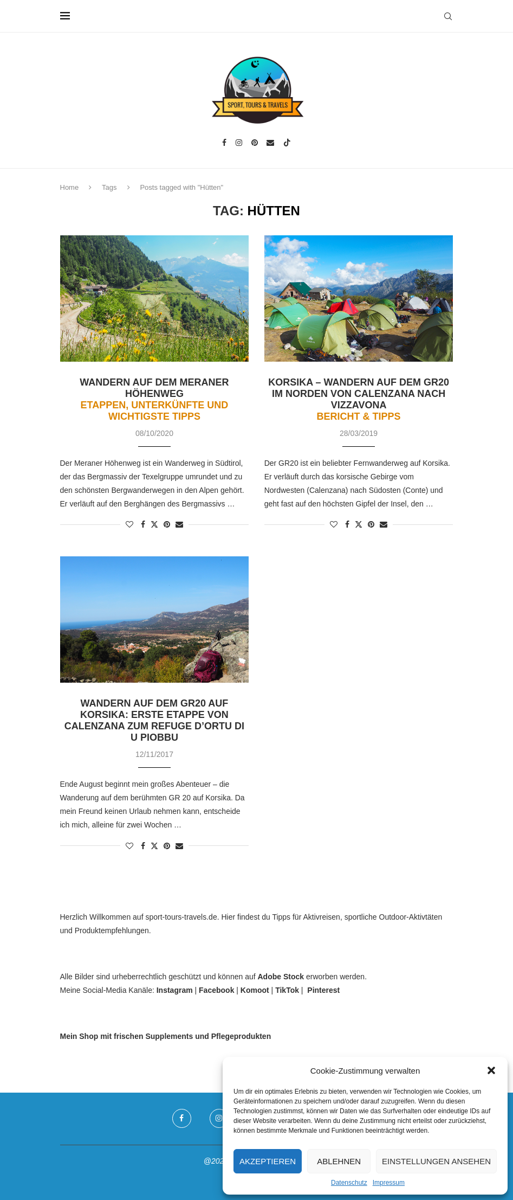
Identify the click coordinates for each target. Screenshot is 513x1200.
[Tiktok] (287, 142)
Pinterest (323, 990)
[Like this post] (129, 524)
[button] (491, 1070)
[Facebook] (224, 142)
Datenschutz (349, 1182)
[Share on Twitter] (154, 524)
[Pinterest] (254, 142)
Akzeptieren (267, 1161)
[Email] (270, 142)
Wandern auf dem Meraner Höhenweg (154, 399)
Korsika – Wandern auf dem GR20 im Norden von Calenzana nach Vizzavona (358, 399)
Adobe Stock (281, 976)
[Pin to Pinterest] (167, 524)
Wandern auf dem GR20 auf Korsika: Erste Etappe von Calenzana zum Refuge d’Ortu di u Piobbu (154, 720)
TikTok (287, 990)
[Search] (448, 16)
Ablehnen (339, 1161)
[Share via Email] (179, 524)
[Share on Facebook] (143, 524)
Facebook (216, 990)
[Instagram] (239, 142)
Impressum (389, 1182)
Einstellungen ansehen (436, 1161)
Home (69, 187)
